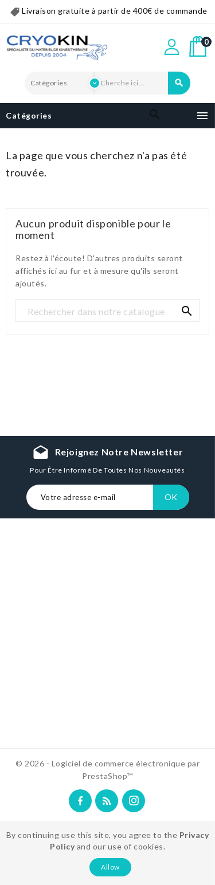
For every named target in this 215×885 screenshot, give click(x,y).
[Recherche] (107, 311)
